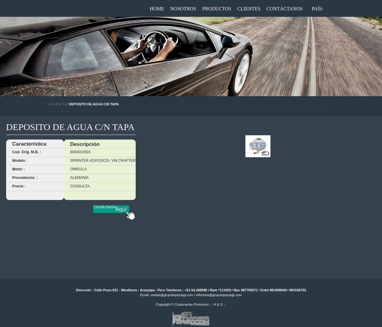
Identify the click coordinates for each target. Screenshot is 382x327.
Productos (216, 8)
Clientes (249, 8)
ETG (62, 104)
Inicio (51, 104)
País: (317, 8)
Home (157, 8)
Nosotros (183, 8)
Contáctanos (284, 8)
